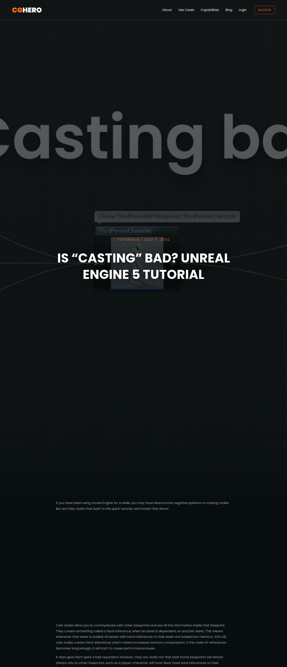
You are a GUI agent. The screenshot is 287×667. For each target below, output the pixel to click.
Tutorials (128, 239)
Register (264, 10)
